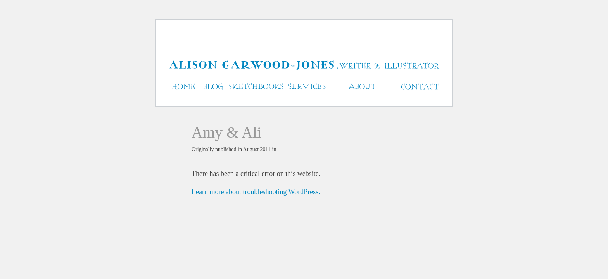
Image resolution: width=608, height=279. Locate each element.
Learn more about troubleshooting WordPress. (256, 192)
